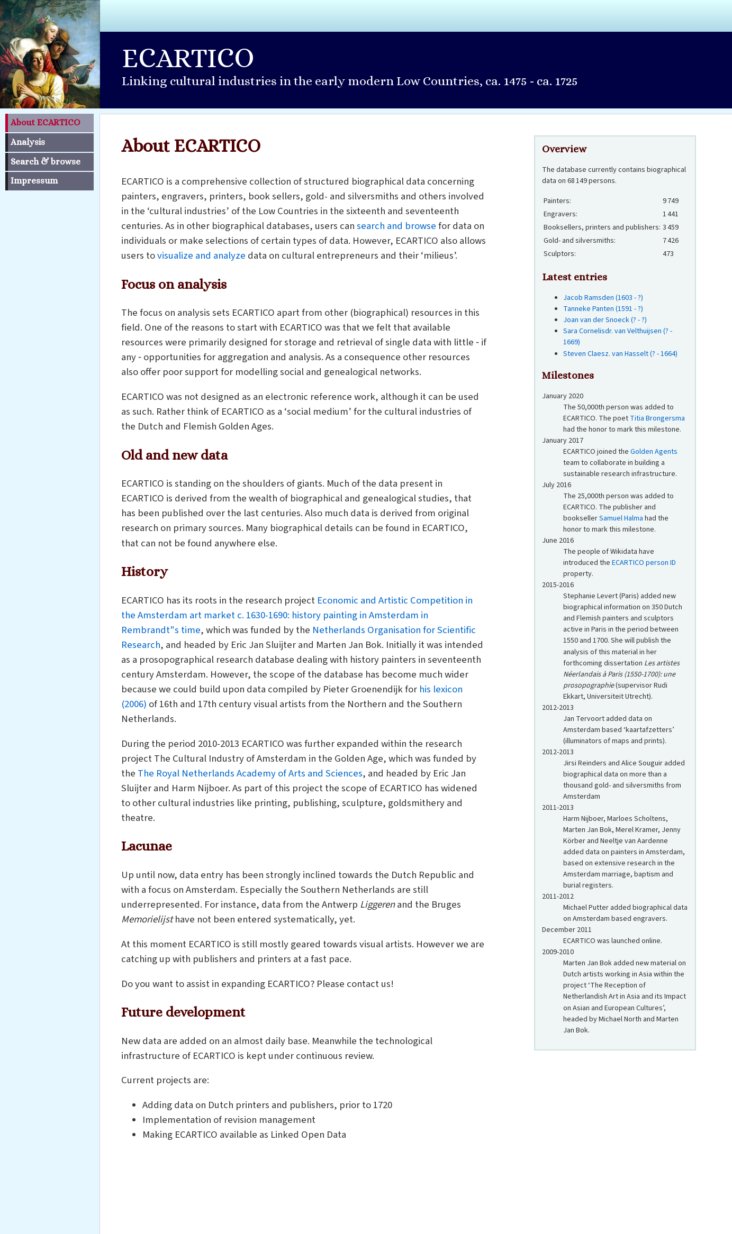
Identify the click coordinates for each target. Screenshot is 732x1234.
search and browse (396, 226)
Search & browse (45, 162)
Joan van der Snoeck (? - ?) (605, 320)
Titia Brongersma (657, 418)
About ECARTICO (45, 122)
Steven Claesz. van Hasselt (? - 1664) (620, 354)
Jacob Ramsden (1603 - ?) (603, 297)
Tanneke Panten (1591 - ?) (603, 309)
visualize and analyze (201, 255)
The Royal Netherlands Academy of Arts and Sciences (250, 773)
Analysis (28, 142)
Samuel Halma (621, 518)
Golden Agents (653, 451)
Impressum (34, 181)
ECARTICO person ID (644, 562)
